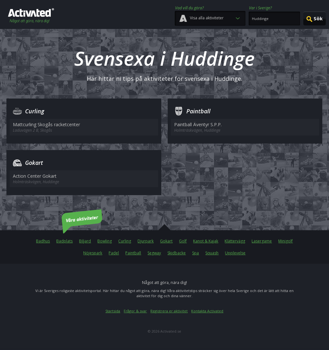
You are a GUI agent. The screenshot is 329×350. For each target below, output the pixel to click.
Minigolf (285, 241)
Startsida (112, 310)
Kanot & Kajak (205, 241)
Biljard (85, 241)
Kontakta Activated (207, 310)
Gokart (166, 241)
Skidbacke (176, 253)
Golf (183, 241)
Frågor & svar (135, 310)
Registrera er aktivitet (169, 310)
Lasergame (262, 241)
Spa (195, 253)
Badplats (64, 241)
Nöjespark (92, 253)
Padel (114, 253)
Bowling (104, 241)
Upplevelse (235, 253)
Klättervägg (235, 241)
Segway (154, 253)
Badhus (43, 241)
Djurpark (146, 241)
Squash (211, 253)
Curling (124, 241)
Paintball (133, 253)
